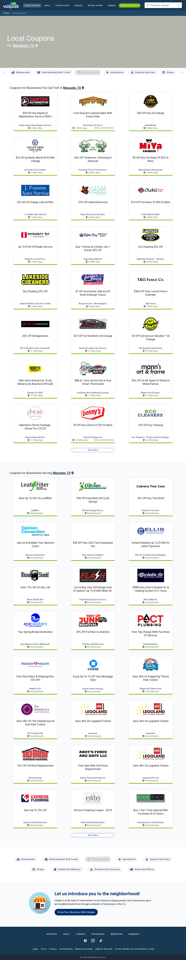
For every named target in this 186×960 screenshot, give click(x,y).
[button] (95, 5)
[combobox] (163, 5)
